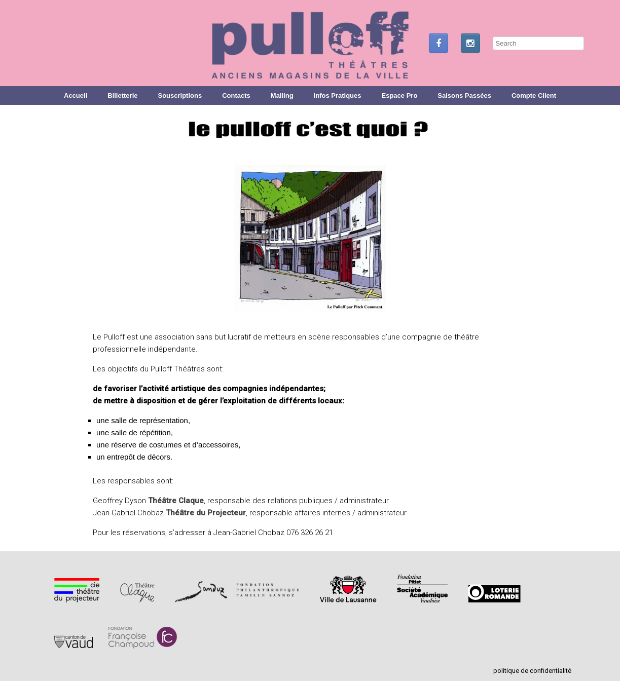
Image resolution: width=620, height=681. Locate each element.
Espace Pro (400, 95)
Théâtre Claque (176, 500)
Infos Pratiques (337, 95)
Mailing (282, 95)
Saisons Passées (464, 95)
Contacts (236, 95)
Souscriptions (180, 95)
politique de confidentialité (532, 670)
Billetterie (122, 95)
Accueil (75, 95)
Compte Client (534, 95)
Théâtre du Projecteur (206, 512)
